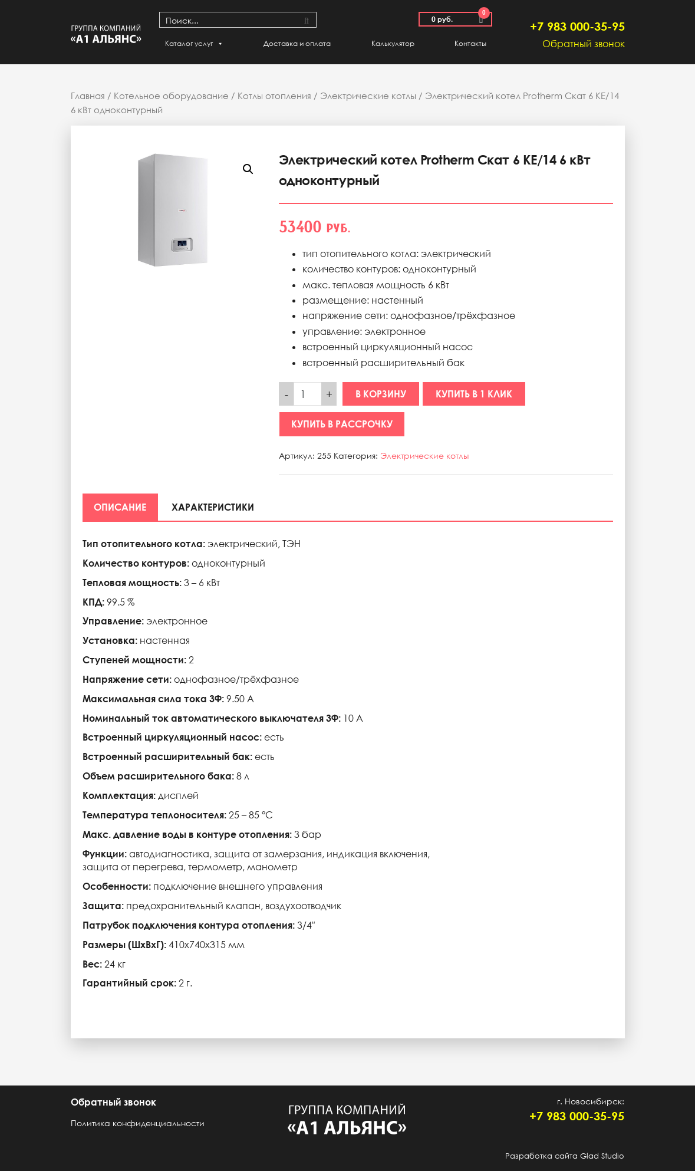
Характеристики (214, 507)
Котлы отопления (274, 95)
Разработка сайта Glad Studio (564, 1155)
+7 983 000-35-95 (577, 26)
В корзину (380, 394)
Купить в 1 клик (474, 394)
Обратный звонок (583, 44)
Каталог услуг (194, 43)
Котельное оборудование (171, 95)
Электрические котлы (368, 95)
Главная (88, 95)
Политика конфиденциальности (138, 1123)
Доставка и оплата (297, 43)
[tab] (121, 507)
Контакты (470, 43)
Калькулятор (392, 43)
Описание (120, 507)
